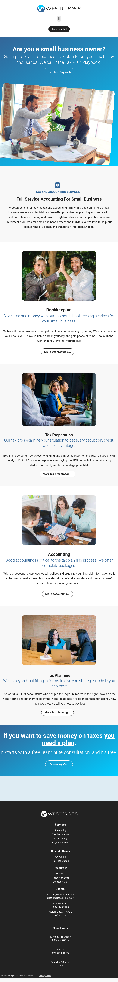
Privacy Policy (45, 976)
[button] (59, 19)
